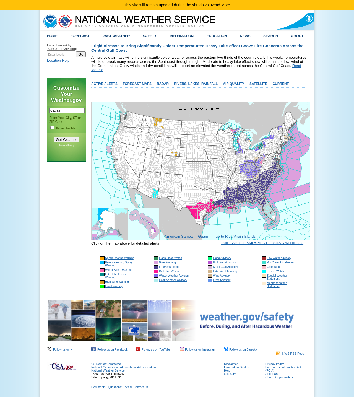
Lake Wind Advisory (225, 271)
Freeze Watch (275, 271)
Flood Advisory (222, 258)
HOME (52, 36)
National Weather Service (108, 370)
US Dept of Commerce (106, 363)
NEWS (245, 36)
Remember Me (65, 128)
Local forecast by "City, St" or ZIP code (62, 47)
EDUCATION (217, 36)
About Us (272, 373)
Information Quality (236, 367)
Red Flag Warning (170, 271)
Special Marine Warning (119, 258)
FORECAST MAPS (137, 84)
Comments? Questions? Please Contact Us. (120, 387)
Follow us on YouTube (153, 349)
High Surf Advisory (224, 262)
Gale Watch (274, 266)
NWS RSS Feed (290, 353)
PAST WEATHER (116, 36)
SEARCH (270, 36)
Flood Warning (114, 286)
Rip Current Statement (281, 262)
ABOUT (297, 36)
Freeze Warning (169, 266)
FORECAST (80, 36)
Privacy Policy (66, 145)
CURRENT (280, 84)
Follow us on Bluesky (240, 349)
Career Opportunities (279, 377)
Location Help (58, 60)
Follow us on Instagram (197, 349)
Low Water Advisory (279, 258)
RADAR (163, 84)
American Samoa (179, 236)
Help (227, 370)
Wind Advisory (221, 275)
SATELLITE (258, 84)
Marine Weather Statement (277, 285)
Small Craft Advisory (225, 266)
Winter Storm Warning (118, 269)
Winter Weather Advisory (174, 275)
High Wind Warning (117, 281)
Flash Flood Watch (170, 258)
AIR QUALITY (233, 84)
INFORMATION (182, 36)
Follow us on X (59, 349)
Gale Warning (167, 262)
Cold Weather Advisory (173, 280)
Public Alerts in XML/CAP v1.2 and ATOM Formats (262, 243)
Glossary (230, 373)
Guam (203, 236)
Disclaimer (231, 363)
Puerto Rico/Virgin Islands (234, 236)
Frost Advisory (221, 280)
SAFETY (149, 36)
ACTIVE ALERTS (104, 84)
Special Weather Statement (277, 277)
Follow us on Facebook (109, 349)
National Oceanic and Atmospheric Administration (123, 367)
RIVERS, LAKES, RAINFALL (196, 84)
